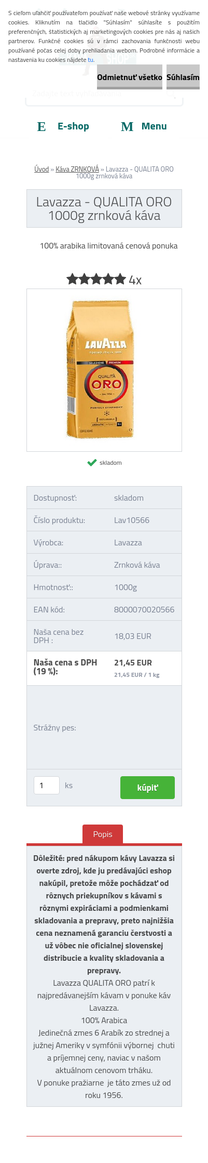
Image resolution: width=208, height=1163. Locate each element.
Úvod (41, 169)
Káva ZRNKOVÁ (77, 169)
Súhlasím (183, 77)
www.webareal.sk (135, 1112)
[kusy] (47, 785)
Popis (102, 834)
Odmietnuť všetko (129, 77)
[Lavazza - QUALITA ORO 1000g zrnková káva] (104, 293)
